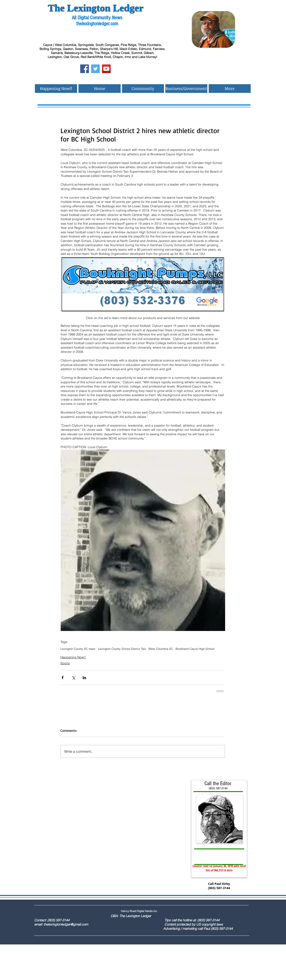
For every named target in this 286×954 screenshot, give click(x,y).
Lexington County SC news (77, 649)
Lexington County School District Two (122, 649)
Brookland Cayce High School (195, 649)
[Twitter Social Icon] (95, 68)
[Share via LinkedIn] (84, 677)
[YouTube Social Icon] (106, 68)
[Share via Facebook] (62, 677)
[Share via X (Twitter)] (73, 677)
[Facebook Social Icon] (84, 68)
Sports (65, 663)
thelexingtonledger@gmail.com (66, 924)
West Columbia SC (160, 649)
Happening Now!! (73, 657)
